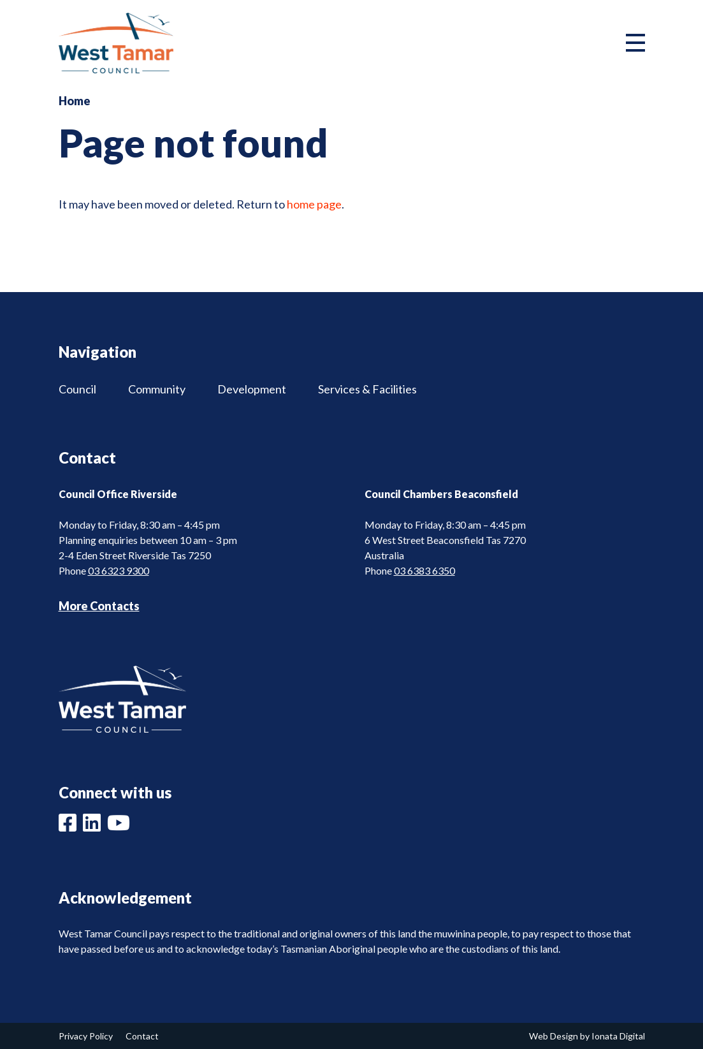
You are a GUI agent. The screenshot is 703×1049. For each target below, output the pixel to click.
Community (156, 389)
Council (77, 389)
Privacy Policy (86, 1036)
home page (314, 204)
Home (75, 101)
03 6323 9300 (118, 570)
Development (251, 389)
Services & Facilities (367, 389)
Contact (142, 1036)
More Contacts (99, 606)
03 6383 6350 (424, 570)
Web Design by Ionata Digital (587, 1036)
